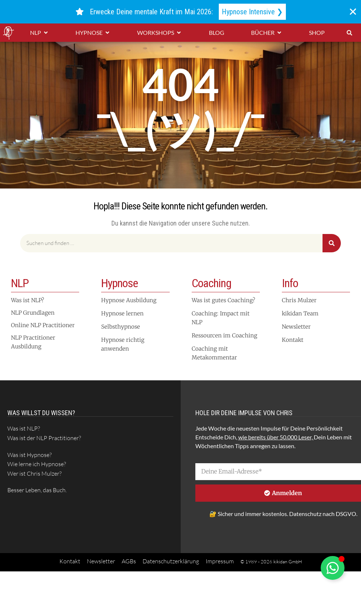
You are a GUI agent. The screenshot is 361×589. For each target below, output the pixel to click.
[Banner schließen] (353, 11)
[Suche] (332, 243)
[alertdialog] (180, 11)
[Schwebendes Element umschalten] (333, 568)
